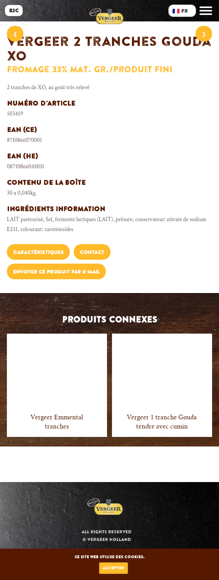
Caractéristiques (38, 252)
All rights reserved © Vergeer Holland (107, 536)
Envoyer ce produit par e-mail (56, 271)
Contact (92, 252)
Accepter (113, 568)
